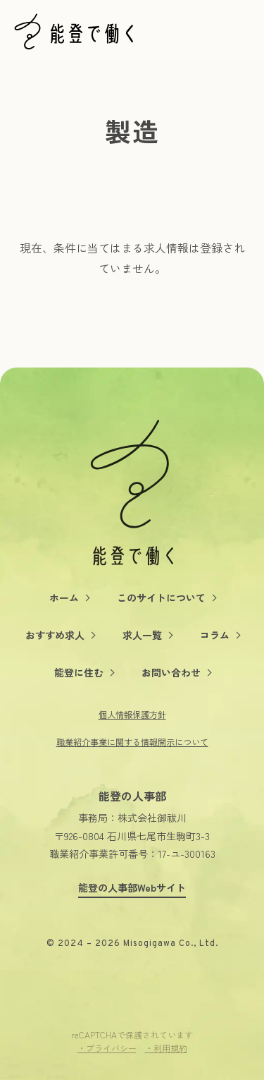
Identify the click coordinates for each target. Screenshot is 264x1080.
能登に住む (78, 672)
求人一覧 (142, 635)
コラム (215, 635)
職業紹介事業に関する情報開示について (132, 742)
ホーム (64, 597)
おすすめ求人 (54, 635)
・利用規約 (166, 1048)
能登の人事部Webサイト (132, 887)
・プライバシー (107, 1048)
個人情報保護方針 (132, 714)
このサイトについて (161, 597)
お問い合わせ (171, 672)
